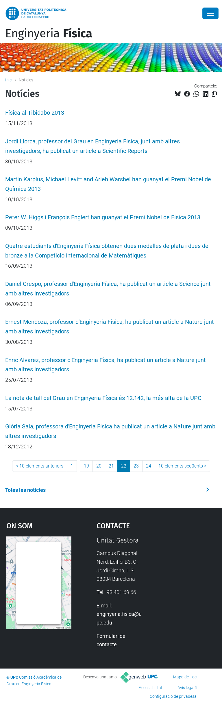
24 (148, 466)
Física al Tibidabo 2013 (34, 112)
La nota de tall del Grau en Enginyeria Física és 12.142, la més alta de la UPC (103, 398)
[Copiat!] (214, 94)
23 (136, 466)
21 (111, 466)
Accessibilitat (150, 687)
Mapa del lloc (185, 677)
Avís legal (185, 687)
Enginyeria (48, 34)
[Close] (210, 13)
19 (86, 466)
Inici (8, 80)
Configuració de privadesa (173, 696)
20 (98, 466)
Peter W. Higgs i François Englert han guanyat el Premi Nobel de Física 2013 (102, 217)
